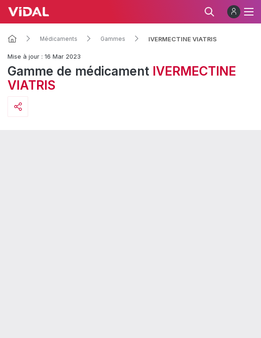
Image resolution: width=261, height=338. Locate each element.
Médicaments (58, 39)
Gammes (112, 39)
